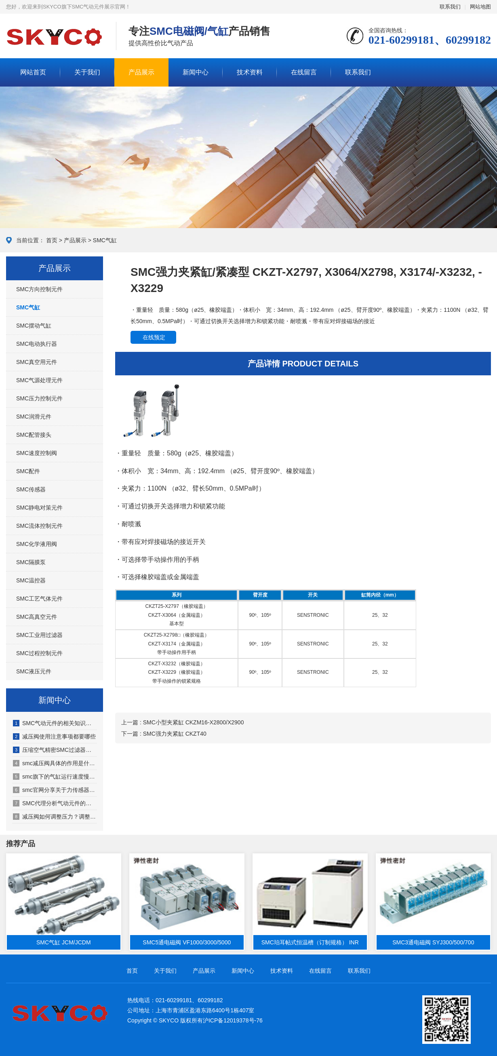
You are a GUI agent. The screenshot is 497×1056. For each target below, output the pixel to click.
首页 (51, 240)
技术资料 (250, 72)
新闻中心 (195, 72)
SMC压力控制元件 (39, 398)
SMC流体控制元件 (39, 526)
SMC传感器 (31, 489)
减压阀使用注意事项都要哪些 (54, 736)
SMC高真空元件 (36, 617)
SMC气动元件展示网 (55, 36)
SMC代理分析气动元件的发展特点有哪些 (55, 803)
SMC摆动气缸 (33, 325)
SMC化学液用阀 (36, 544)
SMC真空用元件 (36, 362)
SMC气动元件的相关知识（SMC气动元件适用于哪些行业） (55, 723)
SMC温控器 (31, 580)
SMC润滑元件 (33, 416)
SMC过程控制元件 (39, 653)
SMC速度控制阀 (36, 453)
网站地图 (480, 7)
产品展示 (141, 72)
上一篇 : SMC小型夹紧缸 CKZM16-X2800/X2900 (182, 722)
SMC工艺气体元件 (39, 598)
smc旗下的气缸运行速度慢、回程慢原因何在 (55, 776)
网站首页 (33, 72)
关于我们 (87, 72)
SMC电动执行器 (36, 344)
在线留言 (304, 72)
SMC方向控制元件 (39, 289)
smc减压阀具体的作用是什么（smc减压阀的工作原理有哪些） (55, 763)
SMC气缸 (105, 240)
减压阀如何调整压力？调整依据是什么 (55, 816)
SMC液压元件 (33, 671)
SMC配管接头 (33, 435)
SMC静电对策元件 (39, 507)
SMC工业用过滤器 (39, 635)
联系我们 (450, 7)
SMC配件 (28, 471)
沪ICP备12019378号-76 (233, 1020)
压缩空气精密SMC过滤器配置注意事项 (55, 750)
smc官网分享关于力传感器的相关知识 (55, 790)
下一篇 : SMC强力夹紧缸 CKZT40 (163, 733)
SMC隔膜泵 (31, 562)
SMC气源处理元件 (39, 380)
